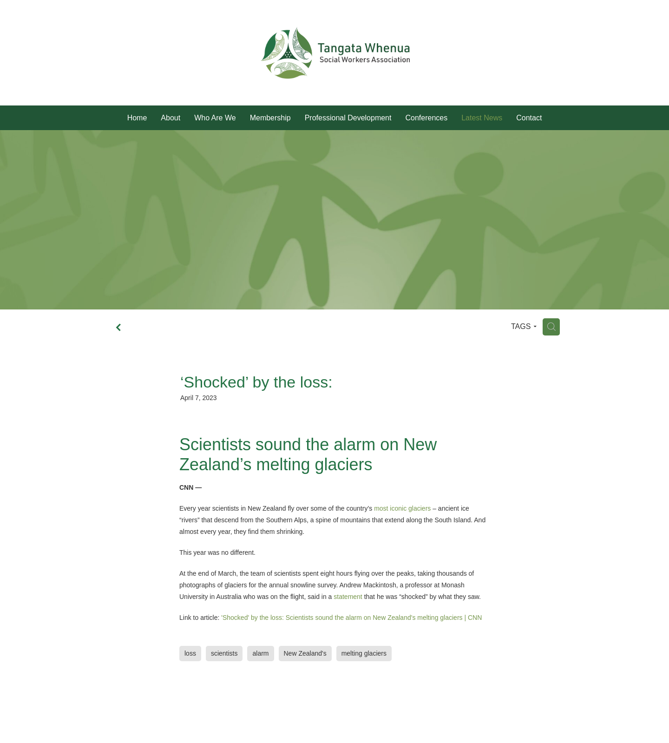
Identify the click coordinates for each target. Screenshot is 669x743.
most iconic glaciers (402, 508)
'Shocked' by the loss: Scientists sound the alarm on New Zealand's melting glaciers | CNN (351, 617)
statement (348, 596)
